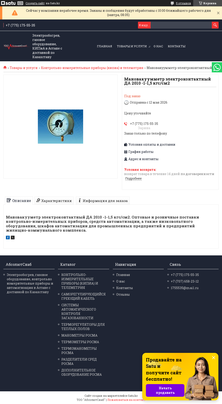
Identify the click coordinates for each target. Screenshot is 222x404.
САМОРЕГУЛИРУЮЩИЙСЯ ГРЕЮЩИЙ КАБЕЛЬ (83, 296)
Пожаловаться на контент (126, 400)
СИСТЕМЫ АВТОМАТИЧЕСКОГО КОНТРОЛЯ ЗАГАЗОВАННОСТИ (78, 311)
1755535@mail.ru (184, 288)
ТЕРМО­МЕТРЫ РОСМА (80, 342)
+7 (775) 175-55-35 (185, 275)
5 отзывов (183, 3)
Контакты (176, 46)
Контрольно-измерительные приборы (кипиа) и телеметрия (92, 68)
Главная (104, 46)
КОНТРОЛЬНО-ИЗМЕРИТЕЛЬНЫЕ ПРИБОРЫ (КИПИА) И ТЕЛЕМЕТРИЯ (79, 281)
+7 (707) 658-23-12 (185, 281)
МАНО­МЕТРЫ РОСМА (79, 335)
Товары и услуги (132, 46)
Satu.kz (133, 395)
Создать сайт (35, 3)
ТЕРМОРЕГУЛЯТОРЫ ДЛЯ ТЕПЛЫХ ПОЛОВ (83, 326)
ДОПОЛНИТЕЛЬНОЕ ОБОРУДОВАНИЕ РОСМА (81, 372)
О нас (158, 46)
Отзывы (123, 294)
